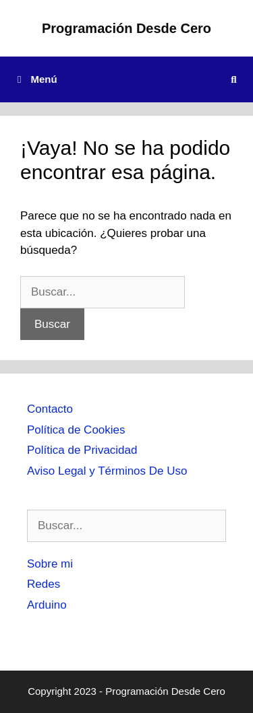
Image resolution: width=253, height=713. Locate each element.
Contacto (50, 409)
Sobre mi (50, 563)
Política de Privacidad (82, 450)
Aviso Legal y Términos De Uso (107, 471)
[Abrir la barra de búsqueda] (234, 79)
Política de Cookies (76, 429)
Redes (43, 584)
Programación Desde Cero (126, 28)
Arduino (47, 605)
